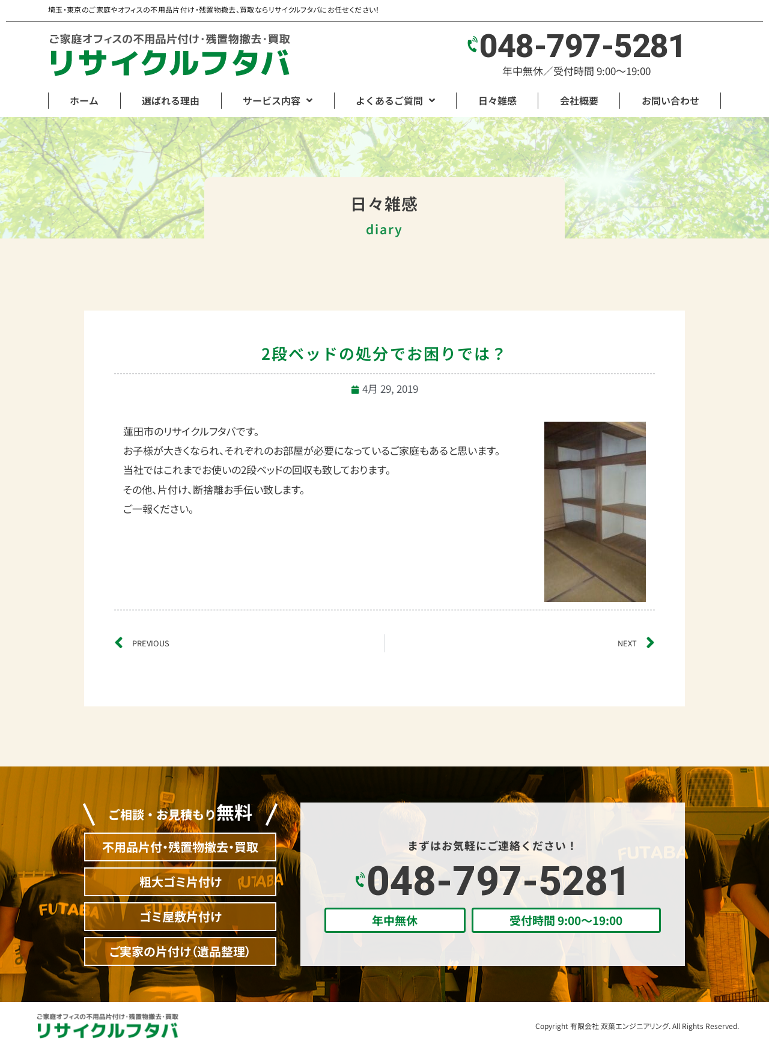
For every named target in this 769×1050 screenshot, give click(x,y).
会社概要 (579, 100)
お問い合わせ (670, 100)
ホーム (84, 100)
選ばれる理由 (170, 100)
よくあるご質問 (395, 100)
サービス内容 (277, 100)
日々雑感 (497, 100)
